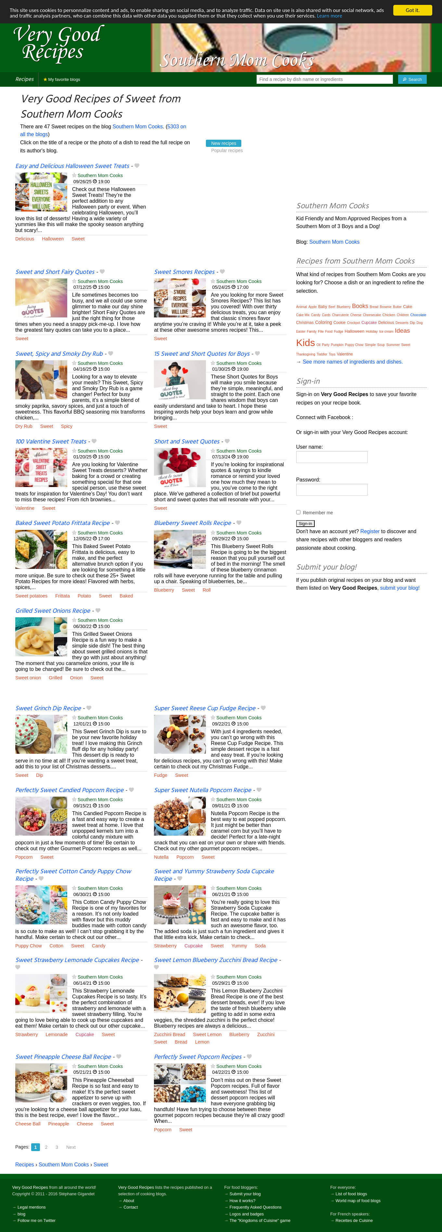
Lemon (202, 1042)
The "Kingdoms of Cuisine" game (260, 1220)
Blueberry (164, 590)
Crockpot (353, 323)
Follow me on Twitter (37, 1220)
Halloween (53, 238)
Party (325, 345)
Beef (332, 307)
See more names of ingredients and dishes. (353, 362)
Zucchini (266, 1034)
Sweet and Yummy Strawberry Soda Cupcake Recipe (214, 875)
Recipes (24, 79)
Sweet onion (28, 677)
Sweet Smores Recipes (184, 272)
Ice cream (386, 331)
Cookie (340, 322)
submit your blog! (400, 588)
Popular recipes (227, 150)
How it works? (243, 1200)
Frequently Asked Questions (256, 1207)
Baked (126, 595)
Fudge (160, 775)
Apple (313, 307)
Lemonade (57, 1034)
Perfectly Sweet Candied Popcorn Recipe (69, 790)
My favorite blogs (62, 79)
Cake (407, 306)
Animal (301, 307)
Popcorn (24, 857)
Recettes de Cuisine (354, 1220)
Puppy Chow (28, 945)
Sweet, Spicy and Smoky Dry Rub (59, 354)
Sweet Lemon (207, 1034)
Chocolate (418, 315)
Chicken (388, 315)
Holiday (372, 331)
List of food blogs (351, 1193)
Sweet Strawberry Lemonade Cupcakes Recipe (77, 960)
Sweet (78, 238)
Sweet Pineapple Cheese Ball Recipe (63, 1057)
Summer (393, 345)
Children (403, 315)
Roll (207, 590)
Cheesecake (372, 315)
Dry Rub (23, 426)
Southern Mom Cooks (138, 126)
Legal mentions (32, 1207)
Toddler (322, 354)
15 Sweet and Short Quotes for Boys (201, 354)
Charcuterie (340, 315)
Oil (318, 345)
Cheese (85, 1123)
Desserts (402, 323)
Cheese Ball (28, 1123)
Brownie (386, 307)
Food (329, 331)
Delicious (24, 238)
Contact (130, 1207)
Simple (370, 345)
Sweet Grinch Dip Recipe (48, 708)
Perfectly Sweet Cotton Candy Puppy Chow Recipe (73, 875)
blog (21, 1214)
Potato (84, 595)
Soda (260, 945)
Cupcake (193, 945)
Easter (301, 331)
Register (370, 531)
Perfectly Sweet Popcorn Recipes (197, 1057)
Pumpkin (337, 345)
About (128, 1200)
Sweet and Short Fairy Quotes (54, 272)
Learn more (344, 16)
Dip (39, 775)
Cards (326, 315)
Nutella (161, 857)
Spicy (66, 426)
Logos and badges (247, 1214)
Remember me (318, 512)
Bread (181, 1042)
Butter (397, 307)
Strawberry (165, 945)
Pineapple (58, 1123)
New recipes (223, 143)
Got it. (413, 10)
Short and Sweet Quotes (186, 442)
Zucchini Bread (169, 1034)
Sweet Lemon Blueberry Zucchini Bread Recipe (215, 960)
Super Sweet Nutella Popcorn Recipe (202, 790)
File (321, 331)
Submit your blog (245, 1193)
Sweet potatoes (31, 595)
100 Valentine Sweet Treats (50, 442)
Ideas (402, 330)
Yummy (239, 945)
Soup (381, 345)
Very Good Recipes (30, 1187)
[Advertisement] (220, 215)
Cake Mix (303, 315)
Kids (305, 342)
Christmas (305, 322)
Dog (420, 323)
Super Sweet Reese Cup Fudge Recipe (204, 708)
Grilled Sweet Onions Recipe (52, 611)
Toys (332, 354)
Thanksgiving (305, 354)
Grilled (55, 677)
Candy (99, 945)
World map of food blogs (357, 1200)
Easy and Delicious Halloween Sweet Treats (72, 166)
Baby (322, 306)
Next (71, 1147)
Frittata (62, 595)
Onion (76, 677)
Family (311, 331)
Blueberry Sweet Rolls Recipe (192, 523)
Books (360, 306)
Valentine (24, 508)
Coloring (323, 322)
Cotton (56, 945)
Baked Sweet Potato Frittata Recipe (62, 523)
